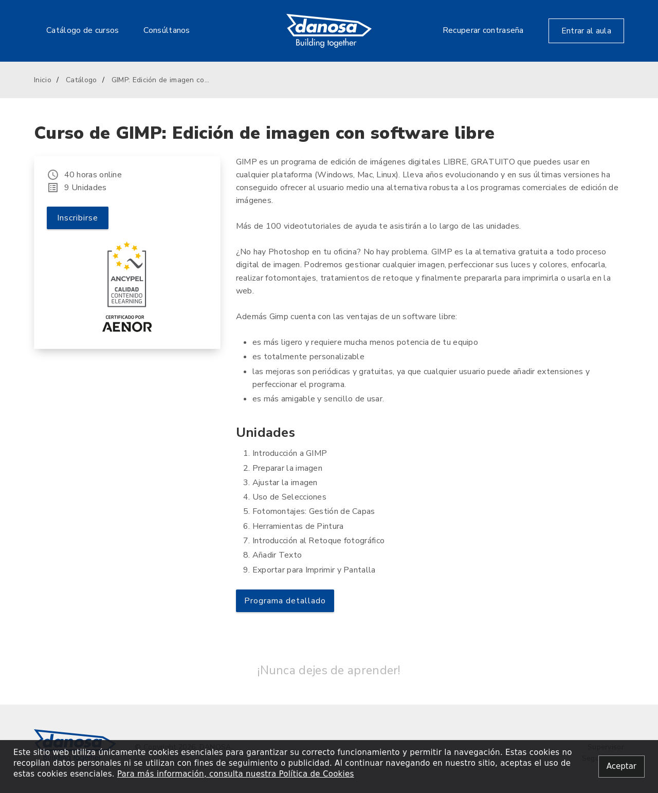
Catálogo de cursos (82, 30)
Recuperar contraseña (483, 30)
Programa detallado (285, 600)
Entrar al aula (586, 30)
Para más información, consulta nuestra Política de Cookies (235, 774)
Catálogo (81, 80)
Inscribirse (77, 218)
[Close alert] (621, 766)
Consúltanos (166, 30)
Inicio (42, 80)
